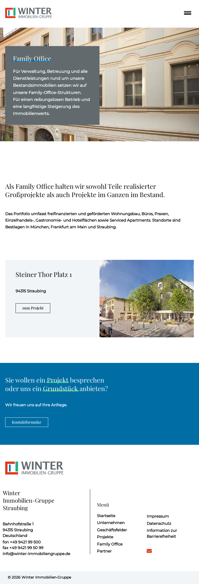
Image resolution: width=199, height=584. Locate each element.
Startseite (106, 515)
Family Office (110, 544)
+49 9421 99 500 (22, 542)
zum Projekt (33, 307)
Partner (104, 551)
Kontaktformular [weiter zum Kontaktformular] (26, 422)
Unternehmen (111, 522)
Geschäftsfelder (112, 529)
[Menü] (186, 13)
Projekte (105, 536)
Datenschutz (159, 523)
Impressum (158, 516)
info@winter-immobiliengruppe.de (36, 553)
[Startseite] (28, 14)
